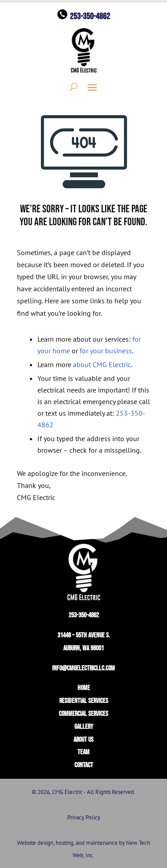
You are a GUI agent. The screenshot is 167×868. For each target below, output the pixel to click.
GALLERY (83, 727)
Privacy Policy (83, 817)
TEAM (83, 752)
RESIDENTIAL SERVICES (83, 701)
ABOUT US (83, 740)
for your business (106, 350)
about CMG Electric (102, 364)
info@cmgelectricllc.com (83, 668)
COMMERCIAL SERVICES (83, 714)
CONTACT (83, 765)
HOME (83, 688)
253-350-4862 (90, 16)
